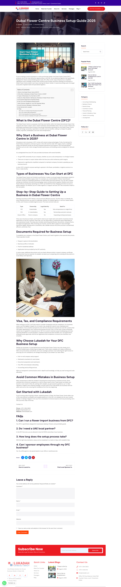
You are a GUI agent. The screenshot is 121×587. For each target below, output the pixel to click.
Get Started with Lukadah (25, 107)
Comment (19, 486)
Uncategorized (86, 117)
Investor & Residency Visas (89, 113)
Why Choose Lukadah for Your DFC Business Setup (31, 103)
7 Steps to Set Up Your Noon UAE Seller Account (94, 68)
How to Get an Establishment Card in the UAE (94, 76)
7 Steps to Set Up (44, 566)
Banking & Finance (87, 104)
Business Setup (38, 24)
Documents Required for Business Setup (28, 99)
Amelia (19, 24)
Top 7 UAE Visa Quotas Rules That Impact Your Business (94, 84)
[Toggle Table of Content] (71, 90)
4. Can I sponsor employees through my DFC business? (34, 115)
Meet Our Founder (46, 9)
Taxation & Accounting (88, 115)
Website (18, 519)
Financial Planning (87, 111)
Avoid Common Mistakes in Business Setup (29, 105)
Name (18, 501)
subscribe (95, 550)
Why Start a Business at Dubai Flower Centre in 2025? (32, 94)
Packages (71, 9)
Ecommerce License (88, 108)
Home (37, 9)
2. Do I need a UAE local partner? (28, 112)
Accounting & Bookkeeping (89, 102)
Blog (78, 9)
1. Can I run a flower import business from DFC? (32, 110)
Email (18, 510)
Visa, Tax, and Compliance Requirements (28, 101)
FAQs (20, 109)
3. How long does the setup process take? (31, 114)
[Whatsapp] (4, 583)
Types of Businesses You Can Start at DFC (29, 96)
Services (64, 9)
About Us (56, 9)
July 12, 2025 (27, 24)
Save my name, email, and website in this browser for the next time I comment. (40, 528)
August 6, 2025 (45, 569)
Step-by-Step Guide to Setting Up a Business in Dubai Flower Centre (36, 97)
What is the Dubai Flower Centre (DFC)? (28, 92)
